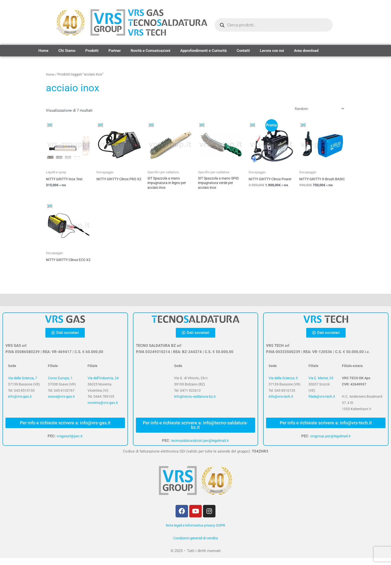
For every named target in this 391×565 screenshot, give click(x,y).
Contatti (243, 50)
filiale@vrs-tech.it (321, 404)
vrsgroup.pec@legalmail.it (330, 443)
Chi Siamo (66, 50)
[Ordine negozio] (316, 109)
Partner (114, 50)
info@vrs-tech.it (281, 404)
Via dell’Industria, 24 (103, 385)
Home (43, 50)
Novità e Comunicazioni (150, 50)
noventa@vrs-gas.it (103, 410)
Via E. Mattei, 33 (320, 385)
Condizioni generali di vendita (195, 545)
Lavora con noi (272, 50)
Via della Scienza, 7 (22, 385)
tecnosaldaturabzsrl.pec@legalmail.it (200, 447)
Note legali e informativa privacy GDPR (195, 532)
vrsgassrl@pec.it (70, 443)
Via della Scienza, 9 (283, 385)
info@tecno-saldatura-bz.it (195, 404)
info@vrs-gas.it (20, 404)
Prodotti (91, 50)
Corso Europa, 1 (60, 385)
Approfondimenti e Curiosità (203, 50)
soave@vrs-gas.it (61, 404)
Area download (306, 50)
